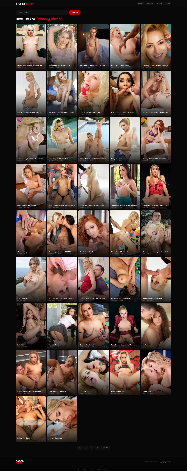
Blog (168, 3)
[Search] (42, 12)
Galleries (150, 3)
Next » (105, 448)
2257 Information (166, 463)
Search (75, 12)
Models (159, 3)
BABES (25, 3)
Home (140, 3)
